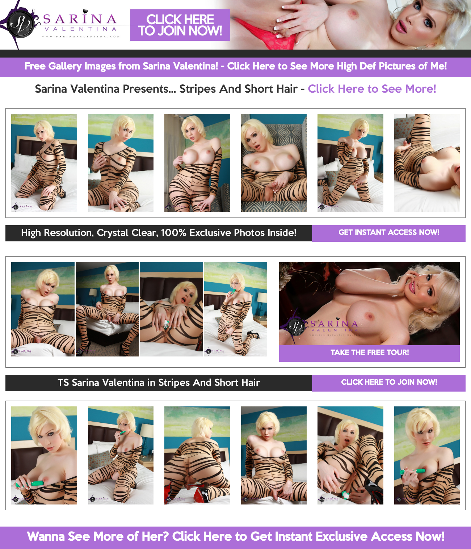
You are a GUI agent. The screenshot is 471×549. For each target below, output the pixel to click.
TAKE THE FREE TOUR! (370, 353)
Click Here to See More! (372, 90)
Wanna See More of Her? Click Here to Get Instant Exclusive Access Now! (235, 537)
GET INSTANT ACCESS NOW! (388, 233)
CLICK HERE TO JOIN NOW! (389, 383)
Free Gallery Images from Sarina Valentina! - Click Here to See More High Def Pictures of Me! (235, 67)
